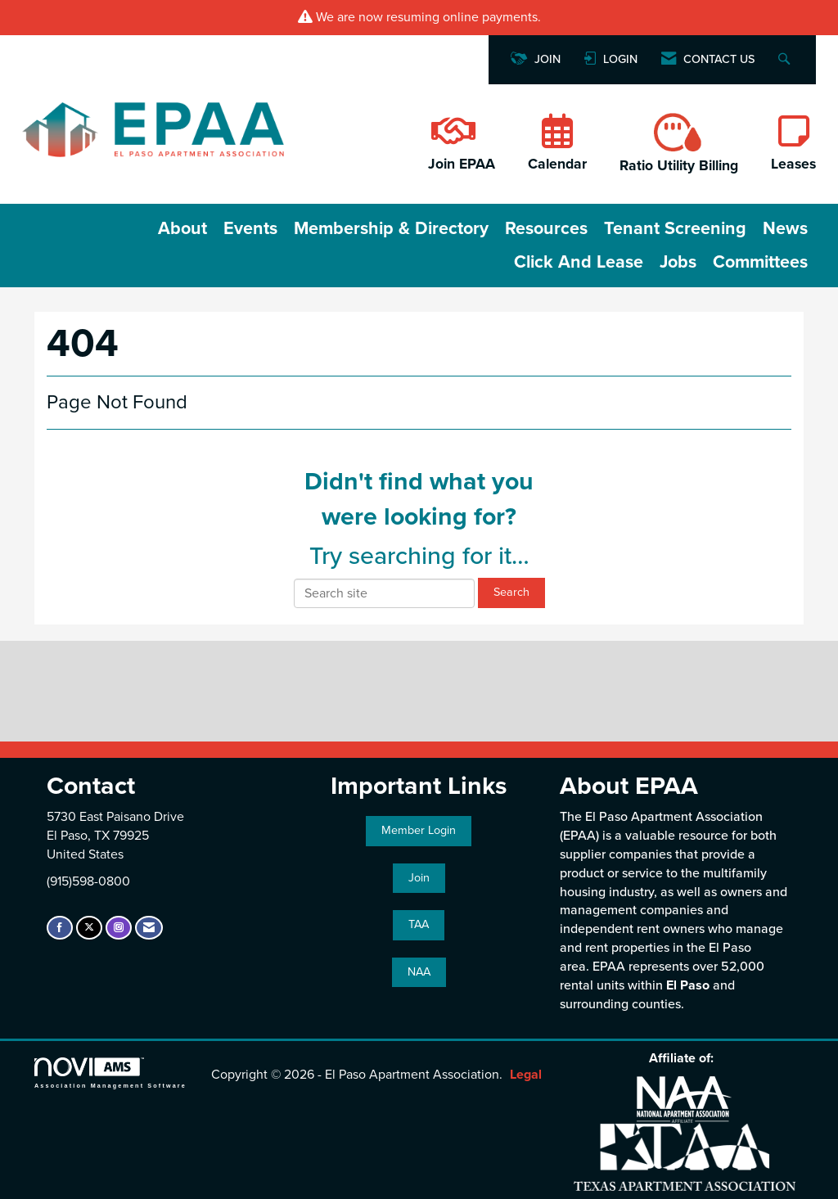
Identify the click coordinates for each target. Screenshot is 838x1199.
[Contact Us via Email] (149, 928)
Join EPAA (461, 164)
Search (511, 592)
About (182, 228)
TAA (418, 924)
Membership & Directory (391, 228)
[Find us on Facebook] (60, 928)
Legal (526, 1074)
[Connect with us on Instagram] (119, 928)
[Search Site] (786, 60)
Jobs (678, 262)
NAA (419, 972)
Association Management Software (110, 1072)
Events (250, 228)
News (785, 228)
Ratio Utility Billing (678, 165)
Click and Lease (578, 262)
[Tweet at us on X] (89, 928)
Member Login (418, 830)
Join (419, 878)
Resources (546, 228)
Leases (793, 164)
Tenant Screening (675, 228)
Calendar (557, 164)
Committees (760, 262)
